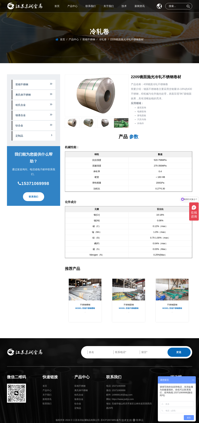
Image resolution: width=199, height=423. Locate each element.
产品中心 (72, 6)
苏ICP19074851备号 (111, 420)
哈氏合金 (34, 104)
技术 (124, 6)
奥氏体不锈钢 (34, 94)
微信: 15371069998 (115, 390)
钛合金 (34, 125)
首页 (57, 6)
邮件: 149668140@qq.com (119, 394)
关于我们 (109, 6)
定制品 (34, 135)
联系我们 (90, 6)
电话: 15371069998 (115, 386)
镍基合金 (34, 115)
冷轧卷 (103, 39)
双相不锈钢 (88, 39)
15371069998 (33, 183)
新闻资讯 (140, 6)
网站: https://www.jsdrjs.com (120, 399)
